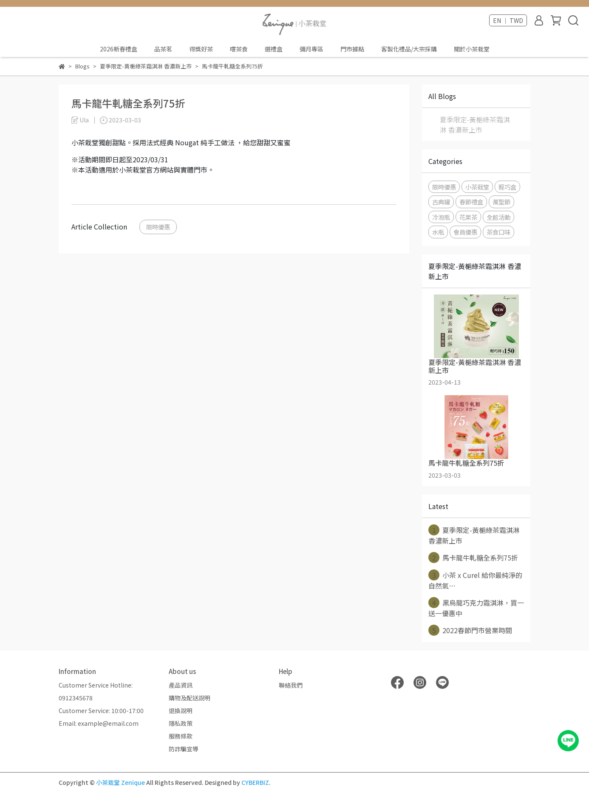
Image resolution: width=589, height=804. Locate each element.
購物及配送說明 (189, 698)
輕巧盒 (507, 186)
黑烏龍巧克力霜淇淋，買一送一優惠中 (476, 607)
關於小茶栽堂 (472, 49)
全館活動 (498, 216)
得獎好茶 (201, 49)
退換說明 (181, 710)
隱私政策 (181, 723)
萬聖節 (501, 201)
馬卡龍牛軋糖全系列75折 (473, 557)
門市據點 (352, 49)
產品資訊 (181, 685)
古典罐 (441, 201)
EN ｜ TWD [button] (508, 20)
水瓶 (438, 231)
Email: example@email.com (99, 723)
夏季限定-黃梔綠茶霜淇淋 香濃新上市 (475, 124)
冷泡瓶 (441, 216)
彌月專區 (311, 49)
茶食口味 (498, 231)
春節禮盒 (471, 201)
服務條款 (181, 736)
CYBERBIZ (255, 782)
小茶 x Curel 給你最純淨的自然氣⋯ (475, 580)
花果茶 (468, 216)
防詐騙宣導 (183, 749)
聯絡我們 (291, 685)
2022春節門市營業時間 (470, 630)
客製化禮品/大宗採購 (409, 49)
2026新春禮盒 (118, 49)
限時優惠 (158, 226)
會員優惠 (465, 231)
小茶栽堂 (477, 186)
